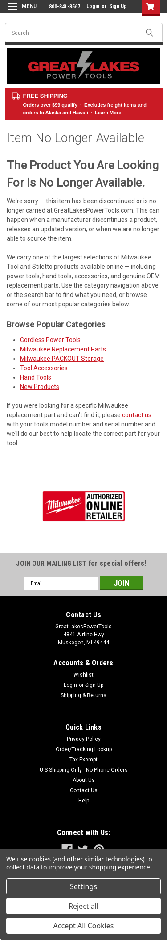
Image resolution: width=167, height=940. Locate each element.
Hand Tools (35, 377)
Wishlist (83, 675)
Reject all (83, 906)
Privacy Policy (84, 739)
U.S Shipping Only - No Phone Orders (84, 770)
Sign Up (118, 6)
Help (83, 801)
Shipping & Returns (83, 695)
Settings (83, 886)
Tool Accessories (44, 368)
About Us (84, 780)
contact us (136, 414)
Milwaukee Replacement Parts (63, 349)
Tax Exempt (83, 759)
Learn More (108, 112)
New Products (39, 386)
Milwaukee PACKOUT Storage (62, 358)
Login (92, 6)
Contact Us (84, 790)
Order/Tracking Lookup (84, 749)
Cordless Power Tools (50, 339)
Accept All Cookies (83, 926)
